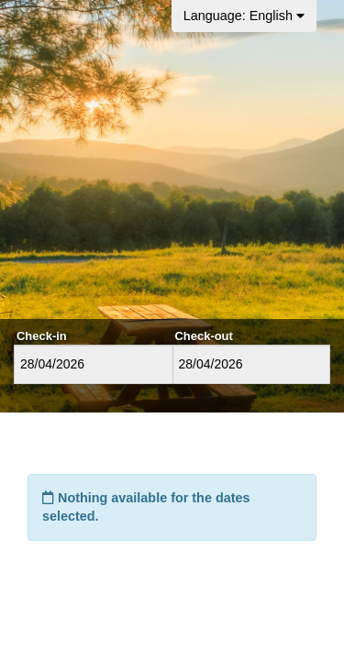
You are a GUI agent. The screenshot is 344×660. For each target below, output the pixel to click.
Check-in (42, 336)
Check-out (204, 336)
